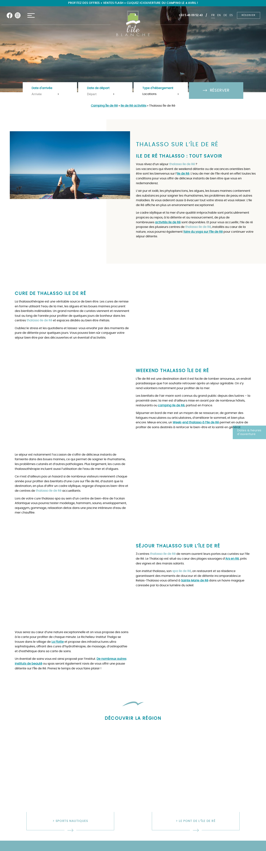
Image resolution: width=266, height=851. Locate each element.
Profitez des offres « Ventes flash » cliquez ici (104, 3)
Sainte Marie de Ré (194, 580)
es (231, 15)
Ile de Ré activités (133, 105)
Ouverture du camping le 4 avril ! (172, 3)
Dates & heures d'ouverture (249, 432)
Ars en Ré (232, 558)
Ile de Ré (183, 173)
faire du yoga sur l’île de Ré (203, 231)
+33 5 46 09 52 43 (188, 15)
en (218, 15)
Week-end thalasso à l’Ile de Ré (196, 422)
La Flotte (58, 641)
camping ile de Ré (171, 405)
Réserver (248, 15)
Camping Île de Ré (104, 105)
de (224, 15)
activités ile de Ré (168, 222)
